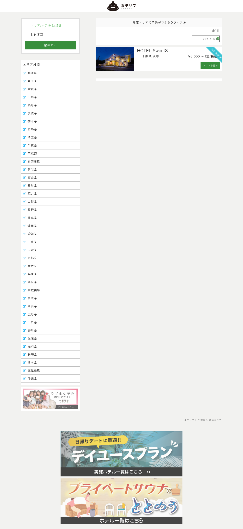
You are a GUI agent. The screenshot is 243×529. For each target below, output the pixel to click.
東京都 (32, 153)
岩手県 (32, 81)
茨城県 (32, 113)
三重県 (32, 241)
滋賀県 (32, 250)
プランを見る (210, 65)
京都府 (32, 258)
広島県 (32, 314)
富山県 (32, 177)
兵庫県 (32, 274)
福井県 (32, 193)
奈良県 (32, 282)
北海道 (32, 73)
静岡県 (32, 225)
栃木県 (32, 121)
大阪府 (32, 266)
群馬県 (32, 129)
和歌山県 (34, 290)
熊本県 (32, 362)
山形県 (32, 97)
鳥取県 (32, 298)
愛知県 (32, 233)
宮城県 (32, 89)
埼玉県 (32, 137)
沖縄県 (32, 378)
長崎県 (32, 354)
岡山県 (32, 306)
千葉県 (32, 145)
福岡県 (32, 346)
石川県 (32, 185)
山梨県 (32, 201)
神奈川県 (34, 161)
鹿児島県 (34, 370)
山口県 (32, 322)
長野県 (32, 209)
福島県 (32, 105)
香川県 (32, 330)
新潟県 (32, 169)
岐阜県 (32, 217)
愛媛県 (32, 338)
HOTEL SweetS (152, 50)
